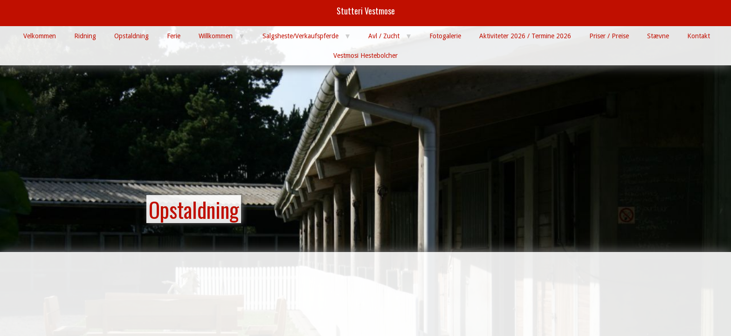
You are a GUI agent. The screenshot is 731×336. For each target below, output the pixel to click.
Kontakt (698, 36)
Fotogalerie (445, 36)
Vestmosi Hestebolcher (365, 55)
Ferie (173, 36)
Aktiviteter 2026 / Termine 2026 (525, 36)
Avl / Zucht (384, 36)
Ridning (85, 36)
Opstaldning (131, 36)
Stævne (658, 36)
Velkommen (39, 36)
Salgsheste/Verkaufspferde (300, 36)
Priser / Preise (609, 36)
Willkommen (216, 36)
